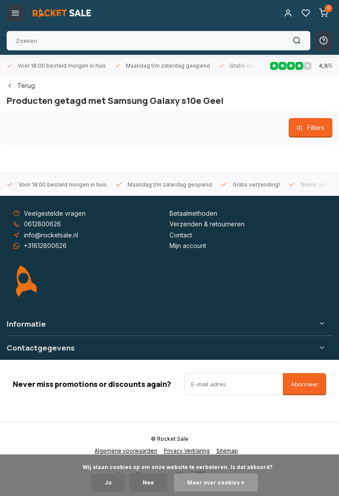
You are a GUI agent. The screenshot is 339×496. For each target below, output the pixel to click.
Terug (21, 85)
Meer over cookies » (216, 482)
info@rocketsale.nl (51, 235)
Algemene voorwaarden (125, 450)
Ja (108, 482)
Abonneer (304, 384)
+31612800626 (45, 245)
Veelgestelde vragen (55, 213)
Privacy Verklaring (187, 450)
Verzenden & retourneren (207, 224)
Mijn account (188, 245)
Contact (181, 235)
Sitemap (227, 450)
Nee (148, 482)
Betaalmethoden (193, 213)
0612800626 (42, 224)
